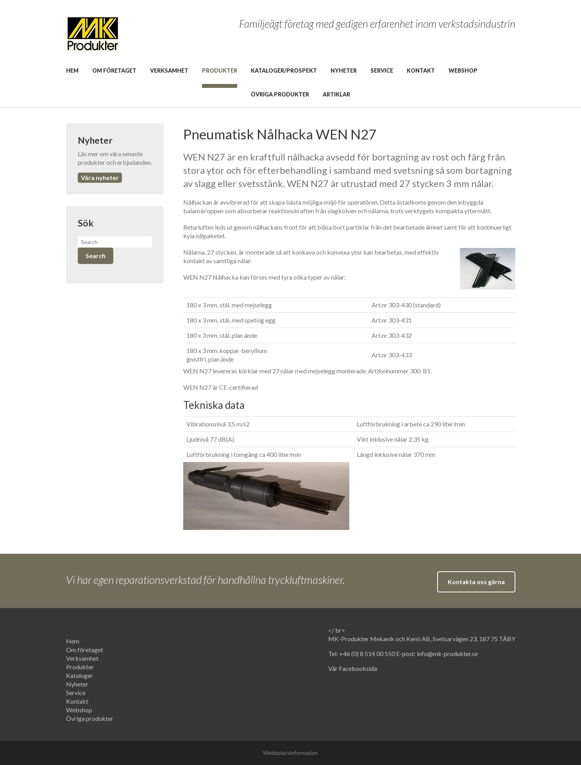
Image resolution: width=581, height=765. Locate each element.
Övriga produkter (280, 94)
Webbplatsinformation (290, 752)
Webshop (463, 70)
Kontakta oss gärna (476, 581)
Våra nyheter (100, 177)
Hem (72, 70)
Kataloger (79, 675)
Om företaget (114, 70)
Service (381, 70)
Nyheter (344, 70)
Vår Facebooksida (352, 668)
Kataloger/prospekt (284, 70)
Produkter (219, 70)
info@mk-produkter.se (447, 653)
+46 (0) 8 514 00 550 (367, 653)
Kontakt (421, 70)
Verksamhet (169, 70)
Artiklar (336, 94)
